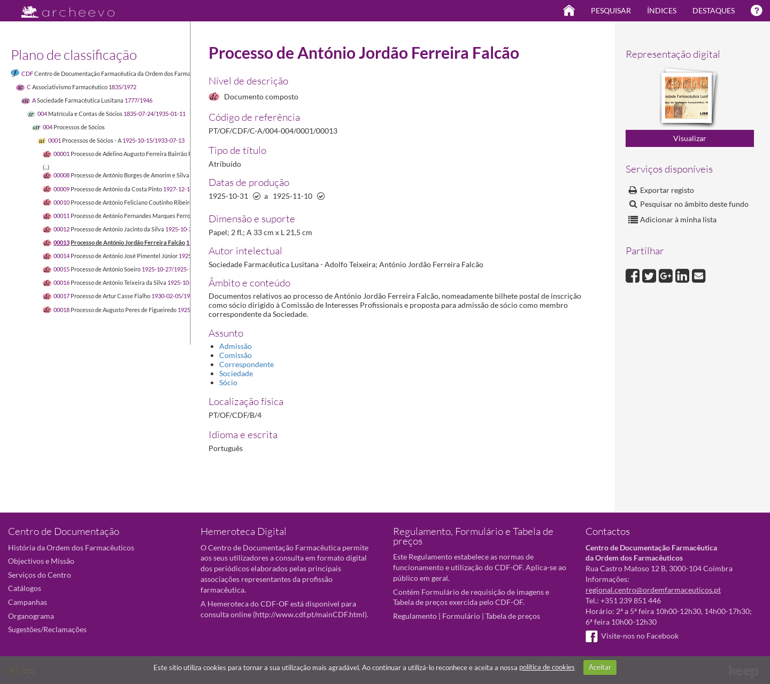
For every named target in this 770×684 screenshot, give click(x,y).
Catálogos (24, 588)
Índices (661, 10)
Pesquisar (611, 10)
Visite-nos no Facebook (632, 635)
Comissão (235, 355)
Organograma (31, 615)
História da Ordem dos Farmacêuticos (71, 547)
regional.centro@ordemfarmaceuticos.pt (653, 589)
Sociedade (236, 373)
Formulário (461, 615)
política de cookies (547, 667)
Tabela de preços (513, 615)
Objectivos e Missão (41, 560)
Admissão (235, 346)
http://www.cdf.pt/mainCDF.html (310, 614)
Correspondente (246, 364)
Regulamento (415, 615)
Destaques (713, 10)
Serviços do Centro (39, 574)
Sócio (228, 382)
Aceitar (600, 667)
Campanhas (27, 602)
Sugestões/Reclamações (47, 629)
